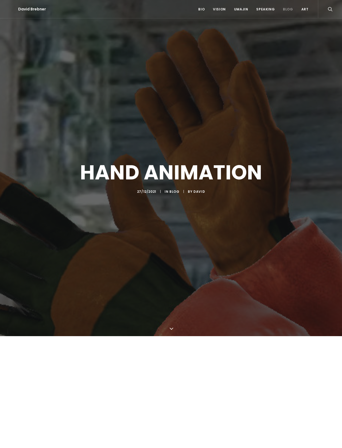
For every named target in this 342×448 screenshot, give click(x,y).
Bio (201, 9)
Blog (288, 9)
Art (305, 9)
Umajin (241, 9)
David (199, 190)
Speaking (265, 9)
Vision (219, 9)
